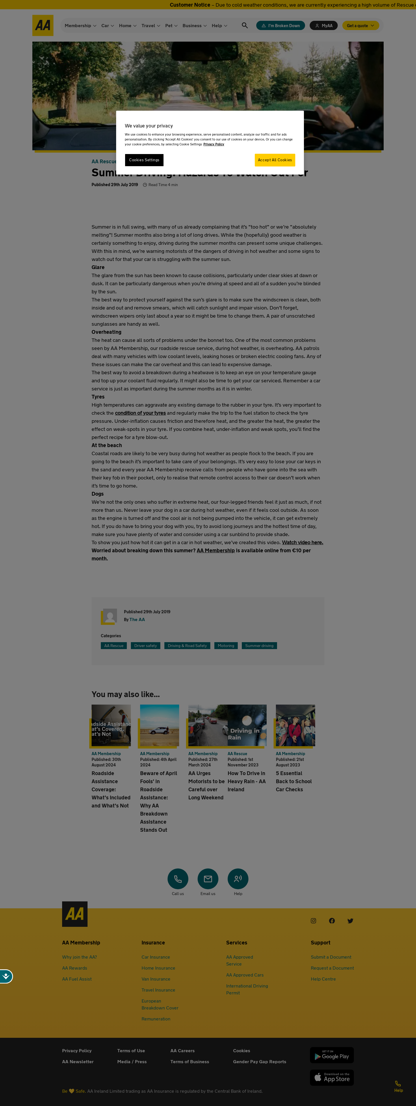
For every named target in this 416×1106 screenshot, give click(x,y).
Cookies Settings (144, 160)
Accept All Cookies (275, 160)
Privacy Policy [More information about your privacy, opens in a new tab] (213, 144)
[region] (210, 143)
